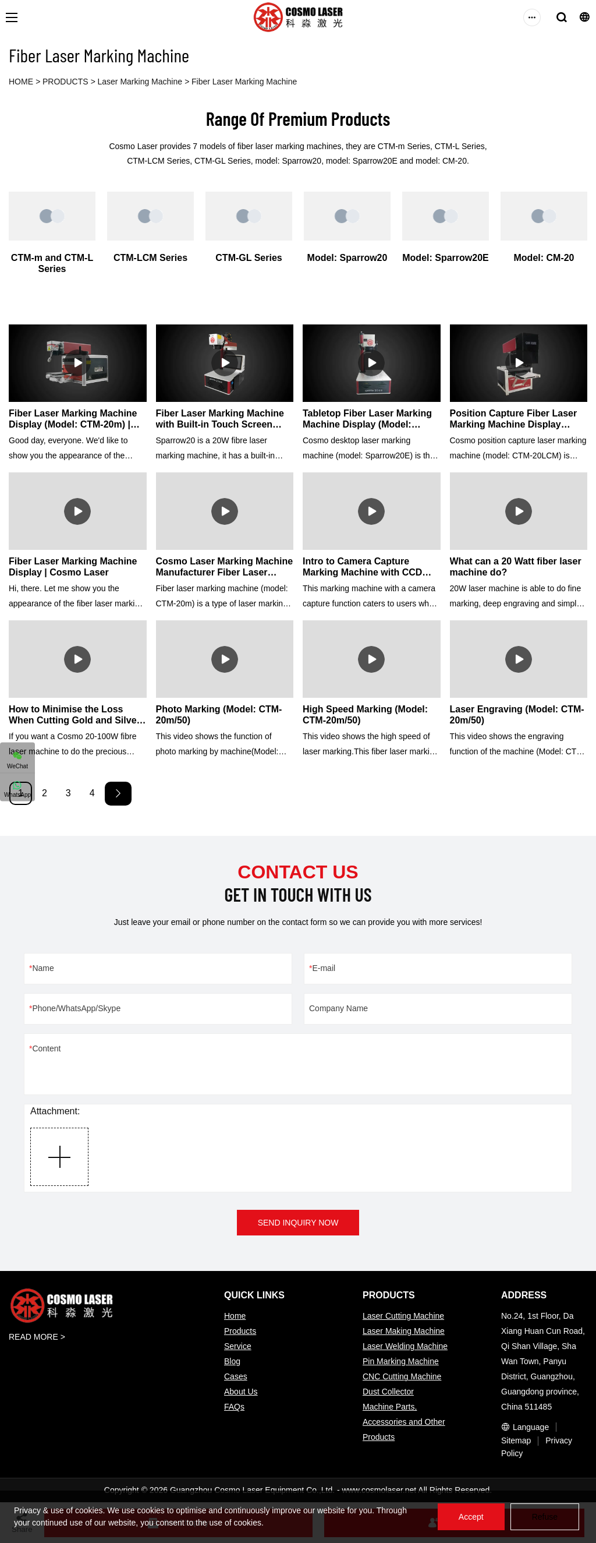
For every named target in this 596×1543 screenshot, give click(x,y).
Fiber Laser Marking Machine (244, 81)
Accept (471, 1516)
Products (240, 1331)
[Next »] (118, 794)
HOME (21, 81)
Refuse (545, 1516)
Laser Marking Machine (140, 81)
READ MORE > (37, 1336)
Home (235, 1315)
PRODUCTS (65, 81)
